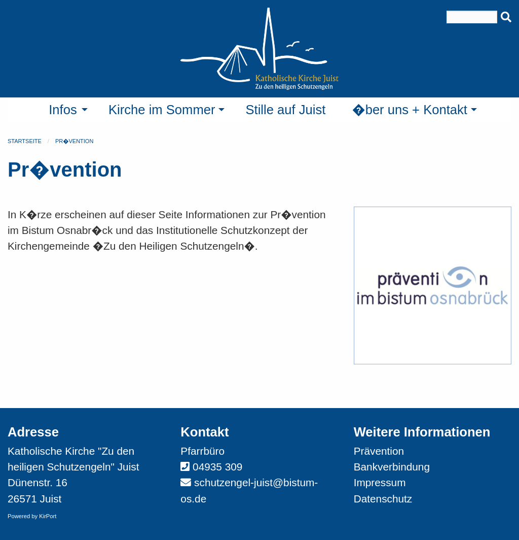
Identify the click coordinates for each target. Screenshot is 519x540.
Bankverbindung (392, 467)
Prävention (379, 451)
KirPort (47, 516)
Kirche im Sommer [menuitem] (161, 110)
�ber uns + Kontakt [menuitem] (409, 110)
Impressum (380, 482)
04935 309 (217, 467)
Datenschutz (383, 498)
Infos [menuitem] (63, 110)
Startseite (25, 141)
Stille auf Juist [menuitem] (285, 110)
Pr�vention (74, 141)
